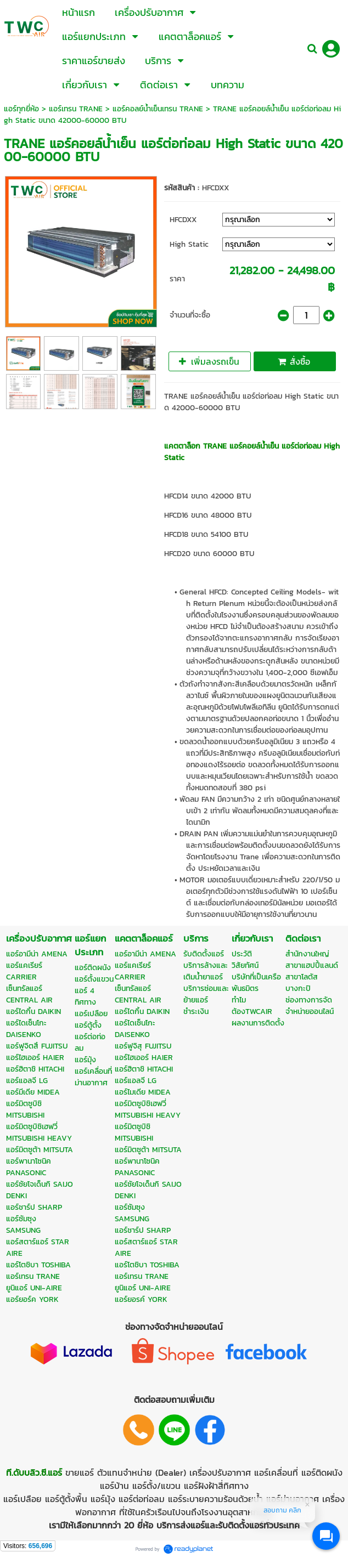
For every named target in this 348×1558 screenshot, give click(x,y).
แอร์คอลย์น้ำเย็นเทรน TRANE (158, 109)
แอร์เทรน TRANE (76, 109)
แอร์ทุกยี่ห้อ (21, 109)
